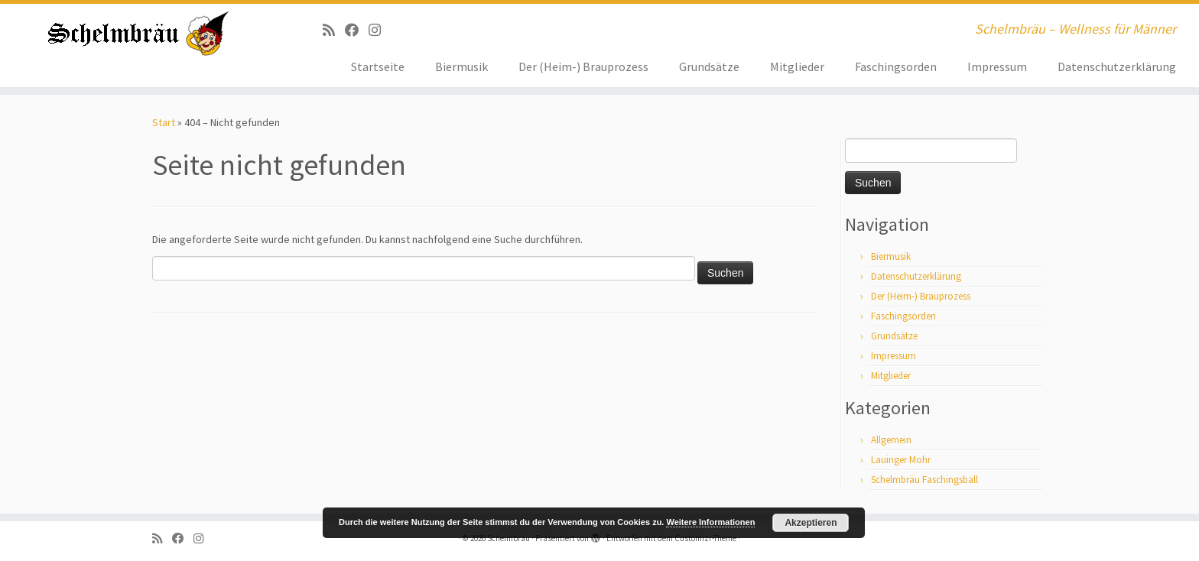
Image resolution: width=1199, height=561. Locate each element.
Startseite (378, 66)
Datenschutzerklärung (1117, 66)
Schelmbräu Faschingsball (924, 479)
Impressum (997, 66)
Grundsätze (709, 66)
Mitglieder (797, 66)
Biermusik (461, 66)
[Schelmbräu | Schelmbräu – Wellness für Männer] (138, 33)
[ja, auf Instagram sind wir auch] (380, 30)
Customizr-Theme (705, 538)
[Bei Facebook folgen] (357, 30)
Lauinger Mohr (901, 459)
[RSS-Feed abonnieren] (334, 30)
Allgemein (891, 439)
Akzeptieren (811, 522)
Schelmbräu (508, 538)
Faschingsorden (896, 66)
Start (163, 122)
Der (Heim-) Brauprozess (583, 66)
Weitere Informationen (710, 522)
